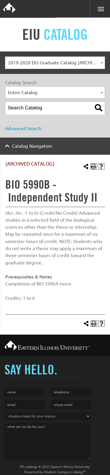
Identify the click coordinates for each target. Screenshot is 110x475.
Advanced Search (23, 128)
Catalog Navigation (32, 146)
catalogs (31, 466)
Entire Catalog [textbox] (23, 92)
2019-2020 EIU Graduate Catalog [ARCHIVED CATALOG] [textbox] (56, 63)
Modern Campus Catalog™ (64, 472)
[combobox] (55, 62)
